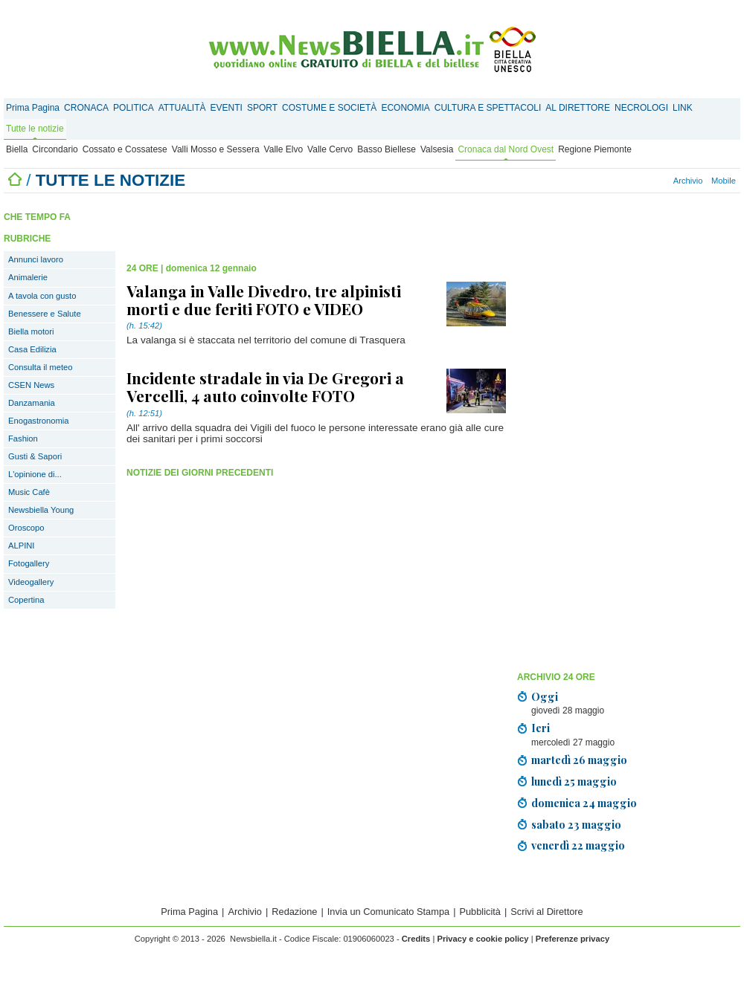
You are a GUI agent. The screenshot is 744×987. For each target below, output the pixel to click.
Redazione (294, 911)
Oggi (544, 696)
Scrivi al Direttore (546, 911)
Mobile (723, 180)
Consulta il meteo (40, 367)
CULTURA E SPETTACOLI (488, 108)
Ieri (540, 727)
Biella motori (31, 331)
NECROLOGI (641, 108)
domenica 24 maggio (584, 802)
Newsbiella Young (41, 509)
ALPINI (21, 545)
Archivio (688, 180)
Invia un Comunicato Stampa (388, 911)
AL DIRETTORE (577, 108)
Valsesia (436, 149)
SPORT (262, 108)
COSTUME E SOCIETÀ (329, 108)
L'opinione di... (35, 474)
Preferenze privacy (573, 938)
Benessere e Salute (44, 313)
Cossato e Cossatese (125, 149)
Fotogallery (28, 563)
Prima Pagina (33, 108)
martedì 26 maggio (579, 759)
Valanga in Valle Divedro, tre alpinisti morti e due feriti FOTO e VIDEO (263, 299)
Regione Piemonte (595, 149)
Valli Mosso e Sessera (216, 149)
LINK (683, 108)
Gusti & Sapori (35, 456)
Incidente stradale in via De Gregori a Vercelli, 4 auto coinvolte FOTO (265, 386)
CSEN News (31, 385)
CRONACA (86, 108)
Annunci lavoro (35, 259)
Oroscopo (26, 527)
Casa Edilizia (32, 349)
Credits (416, 938)
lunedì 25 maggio (574, 781)
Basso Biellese (386, 149)
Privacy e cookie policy (482, 938)
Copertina (26, 599)
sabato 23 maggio (576, 824)
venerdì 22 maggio (578, 845)
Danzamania (31, 402)
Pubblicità (480, 911)
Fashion (23, 438)
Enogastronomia (38, 420)
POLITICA (133, 108)
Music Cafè (29, 492)
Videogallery (31, 581)
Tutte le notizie (35, 128)
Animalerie (28, 277)
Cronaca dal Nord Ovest (506, 149)
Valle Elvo (283, 149)
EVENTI (227, 108)
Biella (17, 149)
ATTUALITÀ (182, 108)
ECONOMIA (405, 108)
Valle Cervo (330, 149)
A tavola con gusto (42, 295)
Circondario (54, 149)
